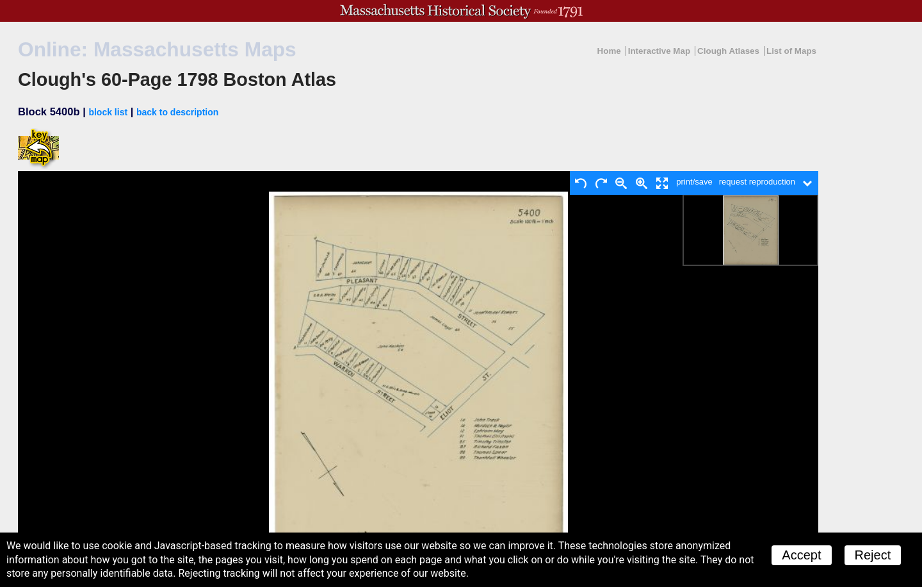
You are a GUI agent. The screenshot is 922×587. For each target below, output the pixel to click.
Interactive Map (659, 51)
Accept (801, 555)
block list (107, 112)
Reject (873, 555)
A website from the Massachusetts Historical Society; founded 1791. (461, 11)
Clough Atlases (728, 51)
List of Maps (791, 51)
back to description (177, 112)
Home (609, 51)
